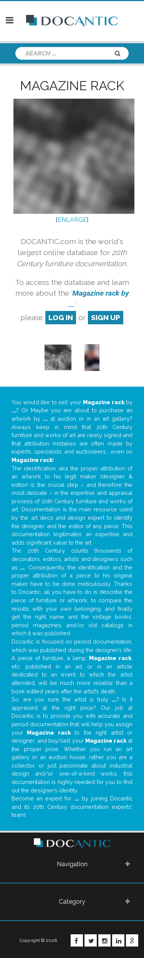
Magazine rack (72, 85)
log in (60, 317)
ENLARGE (72, 219)
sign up (105, 317)
